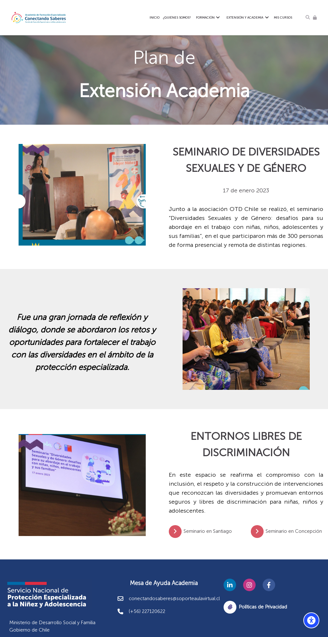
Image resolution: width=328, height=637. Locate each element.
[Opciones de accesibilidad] (311, 620)
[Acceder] (315, 17)
